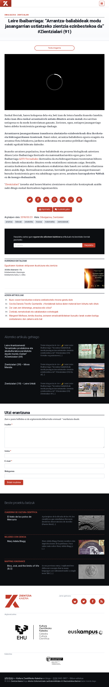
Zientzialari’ (12, 184)
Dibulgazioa (10, 15)
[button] (30, 200)
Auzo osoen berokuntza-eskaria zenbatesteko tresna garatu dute (41, 300)
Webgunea (9, 471)
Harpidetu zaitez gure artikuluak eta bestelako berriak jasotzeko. (52, 238)
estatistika (29, 222)
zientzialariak (63, 222)
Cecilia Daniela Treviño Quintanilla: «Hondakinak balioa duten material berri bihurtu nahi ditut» (54, 303)
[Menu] (101, 3)
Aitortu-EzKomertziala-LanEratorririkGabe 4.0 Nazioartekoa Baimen (54, 681)
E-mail (8, 461)
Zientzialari (23, 15)
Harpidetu (88, 245)
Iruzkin (8, 424)
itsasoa (39, 222)
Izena (8, 451)
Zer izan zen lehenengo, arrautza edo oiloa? (30, 307)
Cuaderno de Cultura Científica (21, 512)
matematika (49, 222)
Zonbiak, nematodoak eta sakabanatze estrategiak (33, 311)
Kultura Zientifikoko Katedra (29, 678)
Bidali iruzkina (14, 482)
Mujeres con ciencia (15, 537)
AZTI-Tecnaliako (28, 158)
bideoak (18, 222)
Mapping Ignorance (15, 561)
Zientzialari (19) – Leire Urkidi (20, 383)
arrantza (9, 222)
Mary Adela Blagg (16, 541)
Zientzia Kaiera (17, 681)
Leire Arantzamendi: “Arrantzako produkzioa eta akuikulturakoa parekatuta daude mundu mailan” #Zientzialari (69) (19, 351)
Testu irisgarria (54, 48)
